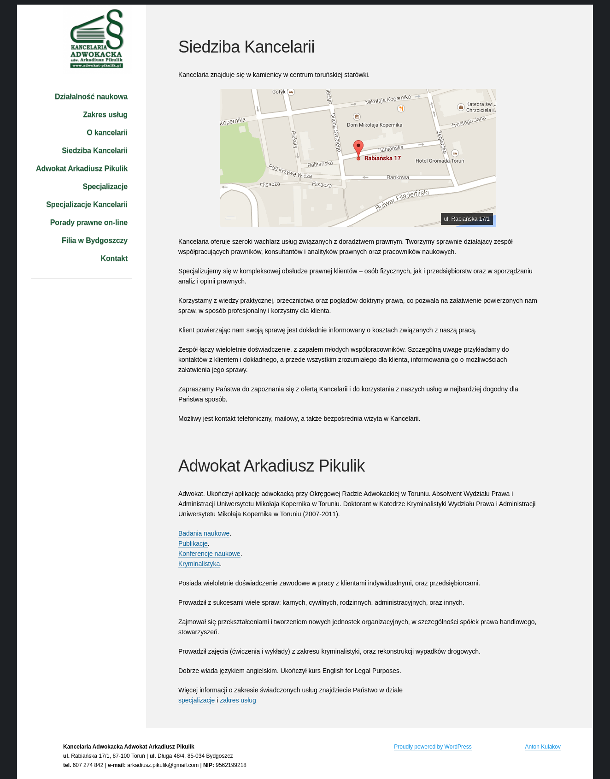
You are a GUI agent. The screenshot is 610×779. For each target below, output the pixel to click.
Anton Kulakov (543, 747)
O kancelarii (107, 132)
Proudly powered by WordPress (433, 747)
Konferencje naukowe (209, 553)
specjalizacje (196, 700)
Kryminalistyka (199, 563)
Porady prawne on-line (89, 222)
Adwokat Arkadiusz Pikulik (82, 168)
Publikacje (193, 543)
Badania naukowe (203, 533)
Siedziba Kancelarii (95, 150)
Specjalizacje (105, 186)
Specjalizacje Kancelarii (87, 204)
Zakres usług (105, 114)
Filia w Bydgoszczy (95, 240)
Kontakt (114, 258)
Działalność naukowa (91, 96)
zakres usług (238, 700)
